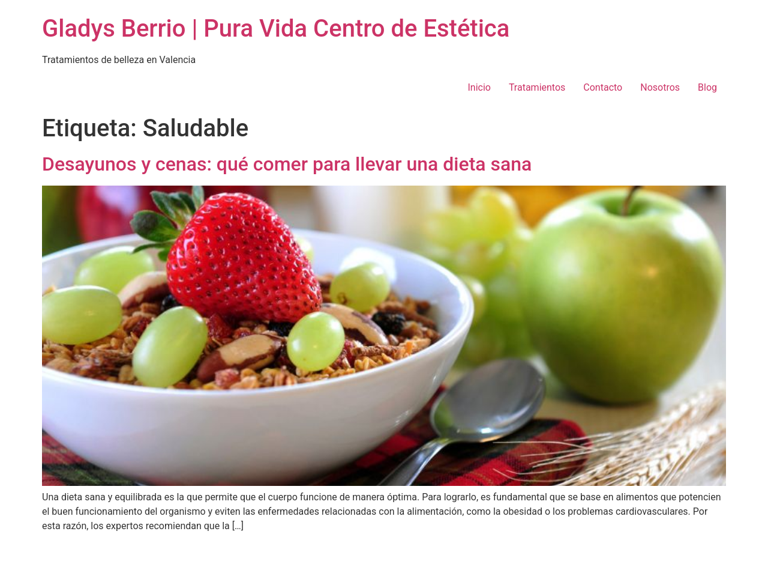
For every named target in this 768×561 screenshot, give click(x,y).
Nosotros (660, 87)
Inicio (478, 87)
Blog (707, 87)
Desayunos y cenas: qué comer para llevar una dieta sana (287, 164)
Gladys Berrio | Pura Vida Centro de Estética (275, 28)
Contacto (602, 87)
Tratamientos (537, 87)
